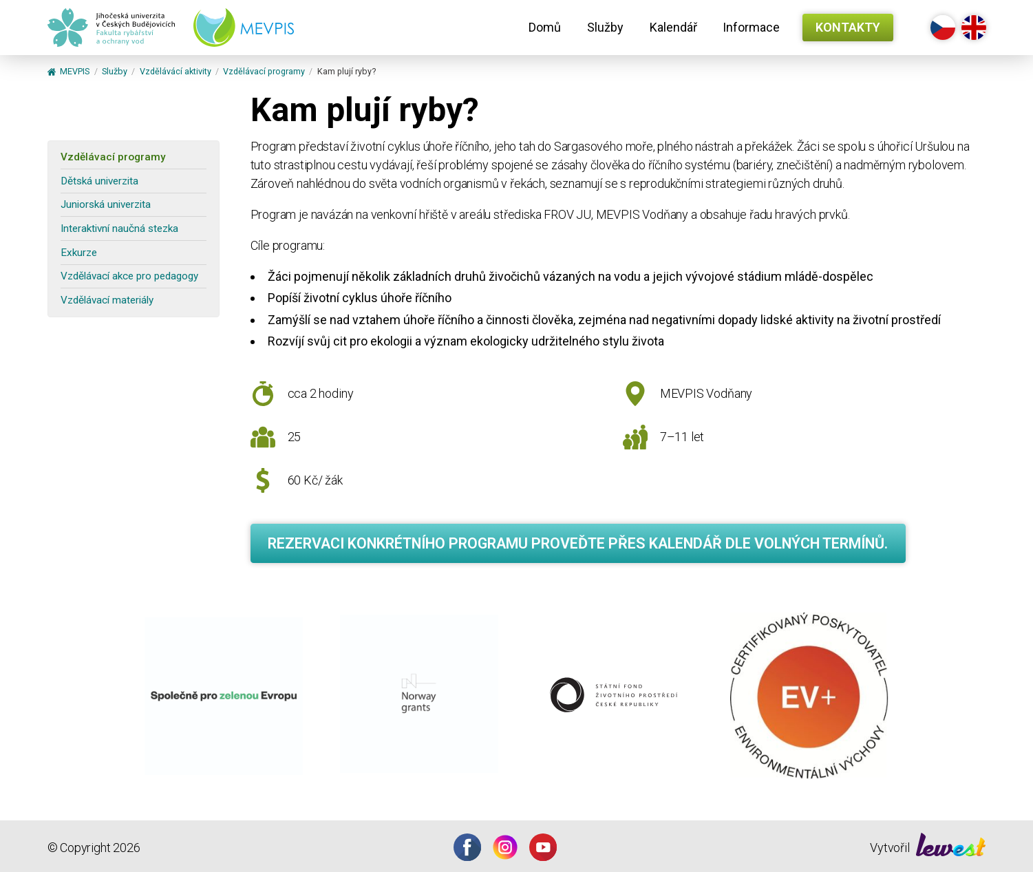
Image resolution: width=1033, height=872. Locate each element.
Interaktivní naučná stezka (119, 228)
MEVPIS (68, 71)
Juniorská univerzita (106, 204)
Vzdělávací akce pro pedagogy (129, 276)
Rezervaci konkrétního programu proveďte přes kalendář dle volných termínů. (578, 543)
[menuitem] (544, 27)
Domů (545, 27)
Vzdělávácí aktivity (175, 71)
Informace (751, 27)
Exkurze (79, 252)
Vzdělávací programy (264, 71)
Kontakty (848, 27)
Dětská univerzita (99, 181)
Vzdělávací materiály (107, 300)
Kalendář (673, 27)
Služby (605, 27)
